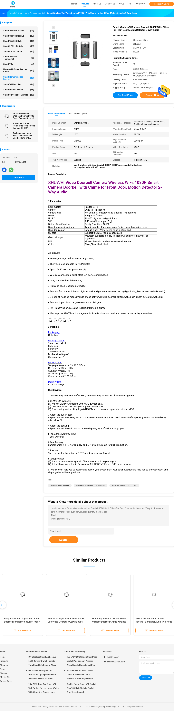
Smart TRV (18, 64)
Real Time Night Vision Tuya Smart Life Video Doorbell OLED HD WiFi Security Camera (66, 621)
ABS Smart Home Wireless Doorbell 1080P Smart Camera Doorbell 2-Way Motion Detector (24, 115)
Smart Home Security (18, 89)
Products (4, 661)
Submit (63, 539)
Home (3, 657)
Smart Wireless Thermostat (18, 58)
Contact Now (19, 177)
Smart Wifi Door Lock (18, 84)
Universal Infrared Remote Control (18, 70)
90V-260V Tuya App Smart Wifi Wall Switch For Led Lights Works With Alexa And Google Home (43, 688)
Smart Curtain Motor (18, 51)
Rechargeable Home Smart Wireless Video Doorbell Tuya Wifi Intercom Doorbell (22, 135)
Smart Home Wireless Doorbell (18, 78)
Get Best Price (125, 95)
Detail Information (56, 113)
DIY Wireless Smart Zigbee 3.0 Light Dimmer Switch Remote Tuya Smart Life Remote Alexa (42, 661)
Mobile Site (5, 677)
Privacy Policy (6, 681)
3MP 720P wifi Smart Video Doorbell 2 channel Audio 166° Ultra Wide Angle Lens (153, 621)
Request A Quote (161, 4)
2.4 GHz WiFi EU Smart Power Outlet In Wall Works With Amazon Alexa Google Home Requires (80, 675)
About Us (4, 665)
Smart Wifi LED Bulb (18, 41)
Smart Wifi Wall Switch (18, 30)
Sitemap (3, 673)
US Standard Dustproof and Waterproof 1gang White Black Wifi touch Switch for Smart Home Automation (42, 675)
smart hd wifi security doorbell (124, 486)
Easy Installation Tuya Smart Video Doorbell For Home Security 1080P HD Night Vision (22, 621)
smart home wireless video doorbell (90, 486)
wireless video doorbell (60, 486)
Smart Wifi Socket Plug (18, 35)
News (2, 669)
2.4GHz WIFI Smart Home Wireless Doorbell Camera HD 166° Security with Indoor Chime (24, 125)
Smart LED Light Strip (18, 46)
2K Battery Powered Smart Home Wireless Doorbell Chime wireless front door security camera (109, 621)
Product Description (78, 113)
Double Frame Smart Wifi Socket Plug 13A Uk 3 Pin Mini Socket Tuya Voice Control (81, 688)
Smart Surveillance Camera (18, 94)
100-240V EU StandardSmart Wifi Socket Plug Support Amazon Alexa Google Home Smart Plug (82, 661)
